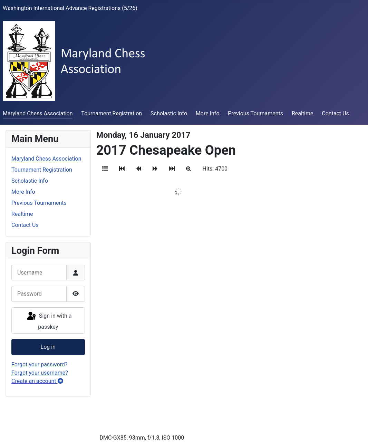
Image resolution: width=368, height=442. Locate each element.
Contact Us (335, 113)
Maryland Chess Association (38, 113)
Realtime (302, 113)
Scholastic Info (169, 113)
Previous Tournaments (255, 113)
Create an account (37, 381)
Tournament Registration (111, 113)
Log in (48, 347)
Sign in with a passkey (48, 320)
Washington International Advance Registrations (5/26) (70, 8)
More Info (208, 113)
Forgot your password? (39, 364)
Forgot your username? (39, 372)
